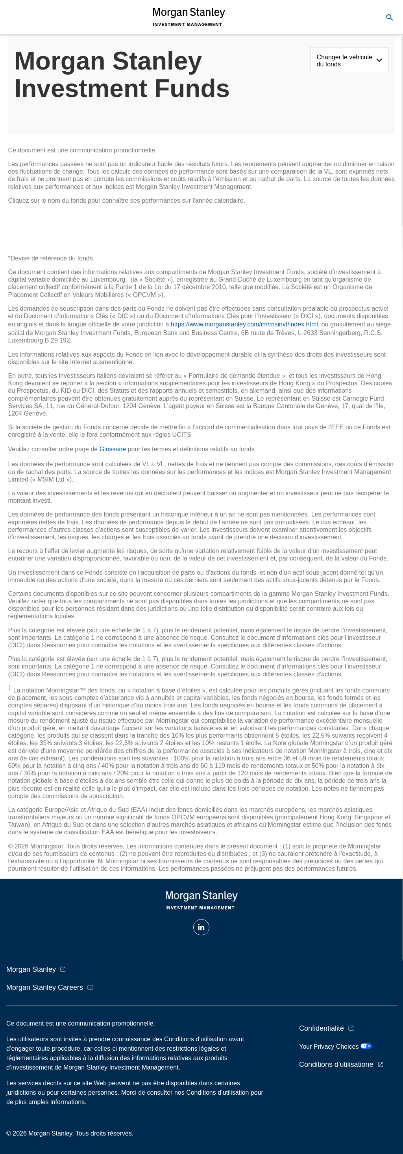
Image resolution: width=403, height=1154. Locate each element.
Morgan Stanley (31, 969)
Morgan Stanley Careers (44, 987)
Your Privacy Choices (335, 1046)
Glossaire (113, 449)
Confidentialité (321, 1028)
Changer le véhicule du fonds (344, 61)
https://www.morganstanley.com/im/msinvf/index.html (244, 324)
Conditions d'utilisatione (336, 1064)
